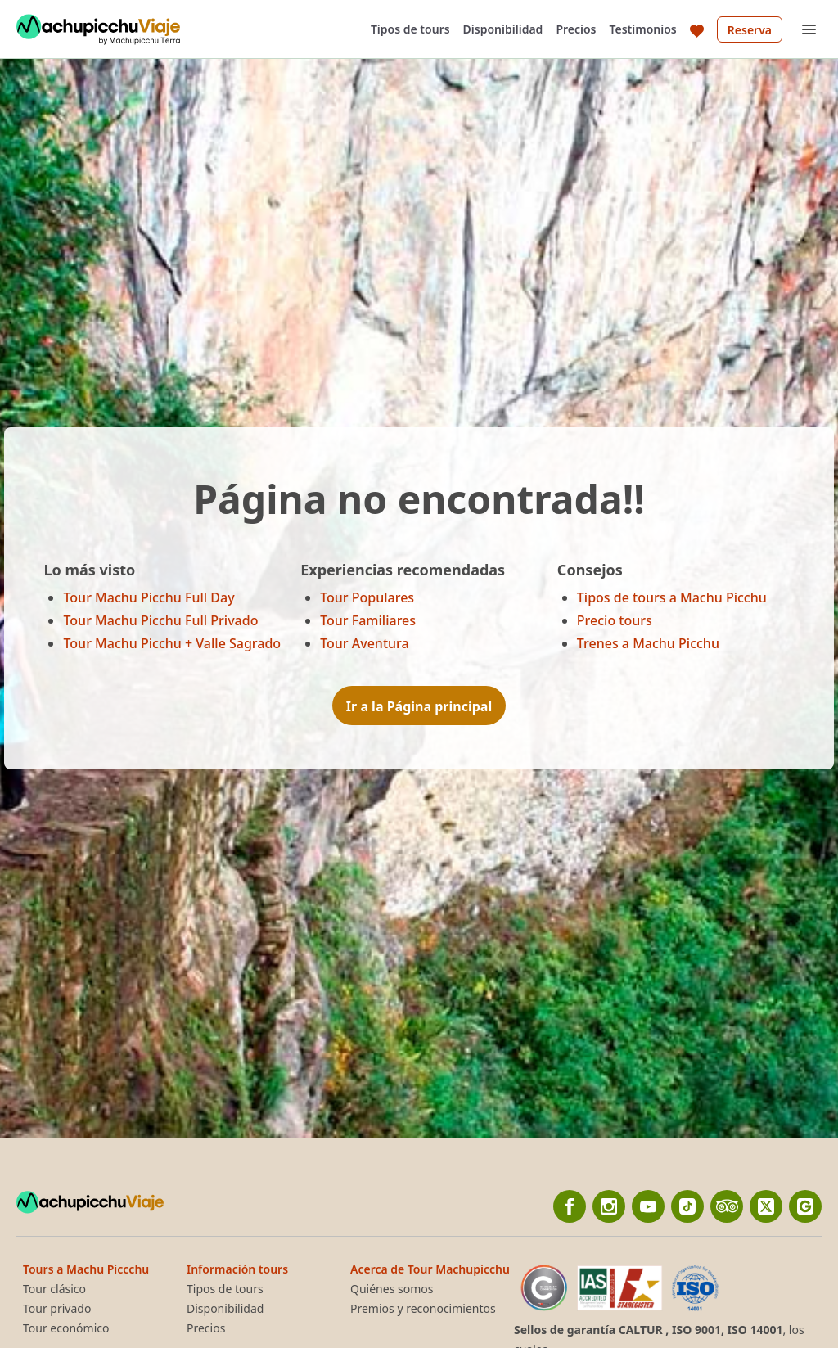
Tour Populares (367, 597)
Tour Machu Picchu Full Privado (160, 620)
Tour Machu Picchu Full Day (148, 597)
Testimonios (643, 29)
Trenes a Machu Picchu (648, 643)
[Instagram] (608, 1206)
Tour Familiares (368, 620)
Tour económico (66, 1328)
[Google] (805, 1206)
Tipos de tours (410, 29)
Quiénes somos (391, 1289)
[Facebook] (569, 1206)
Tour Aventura (364, 643)
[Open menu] (808, 29)
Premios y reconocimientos (423, 1308)
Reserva (750, 30)
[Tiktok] (687, 1206)
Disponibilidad (503, 29)
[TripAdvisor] (726, 1206)
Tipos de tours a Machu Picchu (672, 597)
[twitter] (766, 1206)
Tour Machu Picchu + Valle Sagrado (172, 643)
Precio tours (614, 620)
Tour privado (57, 1308)
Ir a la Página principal (419, 706)
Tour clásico (54, 1289)
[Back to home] (98, 29)
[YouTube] (648, 1206)
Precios (576, 29)
